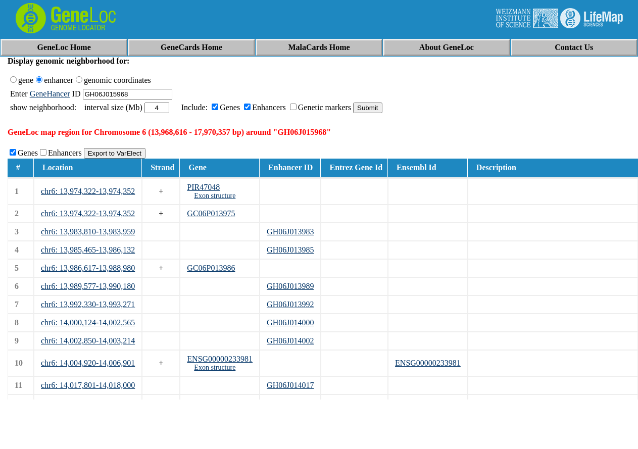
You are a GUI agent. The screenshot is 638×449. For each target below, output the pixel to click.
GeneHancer (50, 93)
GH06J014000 (290, 322)
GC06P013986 (211, 268)
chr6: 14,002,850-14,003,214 (88, 340)
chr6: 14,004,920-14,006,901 (88, 363)
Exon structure (214, 195)
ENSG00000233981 (220, 359)
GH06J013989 (290, 286)
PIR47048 (203, 187)
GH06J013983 (290, 231)
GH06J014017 (290, 385)
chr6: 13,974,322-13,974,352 (88, 191)
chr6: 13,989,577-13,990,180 (88, 286)
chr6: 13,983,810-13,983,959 (88, 231)
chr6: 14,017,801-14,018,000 (88, 385)
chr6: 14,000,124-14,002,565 (88, 322)
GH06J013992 (290, 304)
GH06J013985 (290, 249)
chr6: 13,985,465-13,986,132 (88, 249)
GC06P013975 (211, 213)
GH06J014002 (290, 340)
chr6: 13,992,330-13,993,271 (88, 304)
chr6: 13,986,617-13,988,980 (88, 268)
